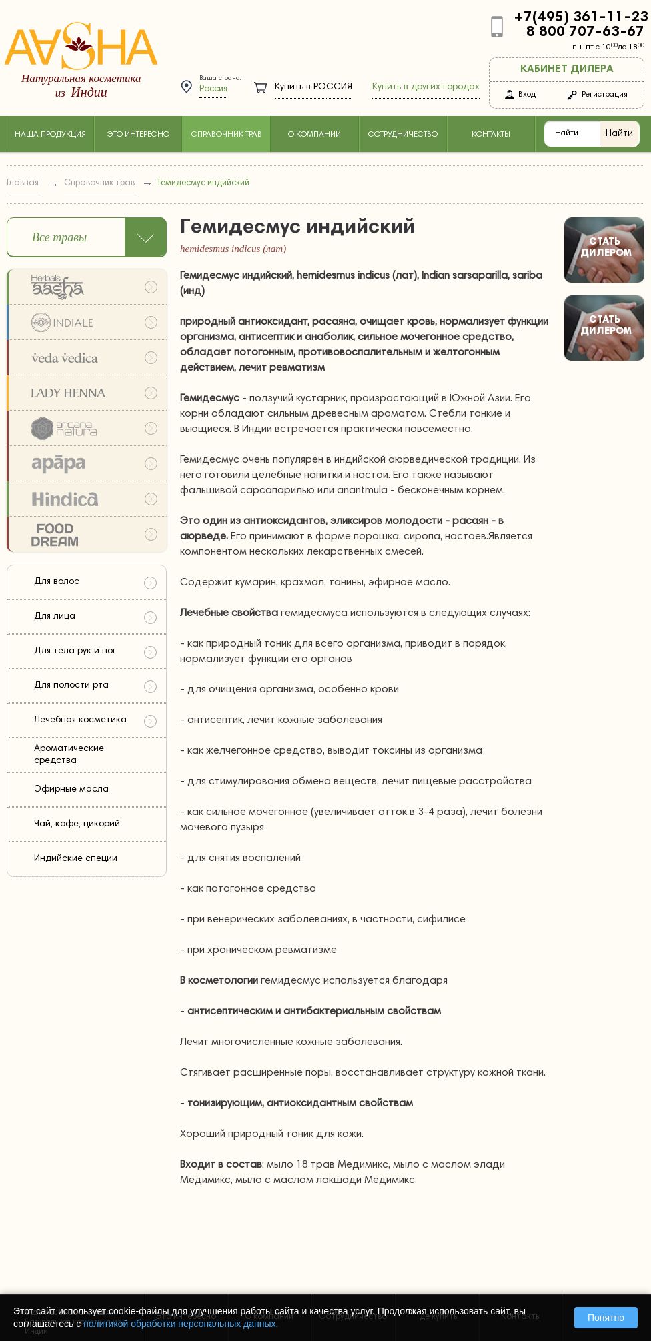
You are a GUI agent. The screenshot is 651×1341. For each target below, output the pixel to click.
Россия (213, 89)
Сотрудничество (403, 135)
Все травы (59, 237)
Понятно (606, 1317)
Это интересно (138, 135)
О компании (314, 135)
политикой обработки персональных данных (179, 1323)
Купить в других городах (426, 87)
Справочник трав (226, 135)
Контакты (491, 135)
